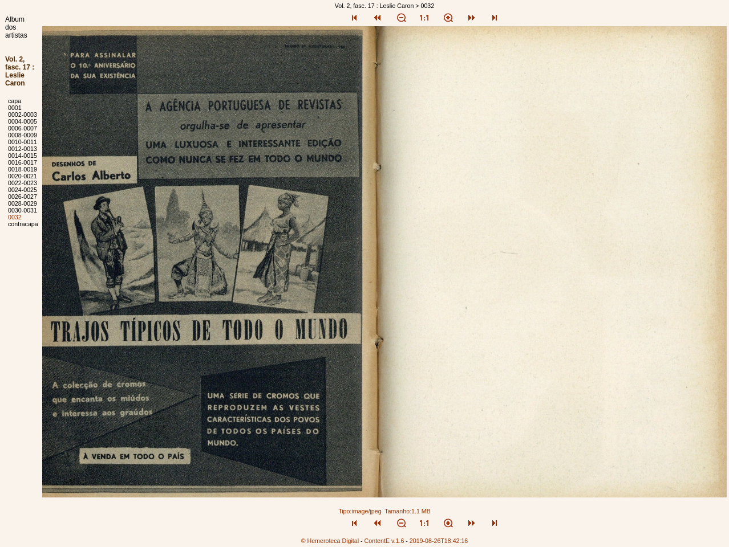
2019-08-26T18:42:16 (439, 540)
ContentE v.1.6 (384, 540)
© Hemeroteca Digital (330, 540)
